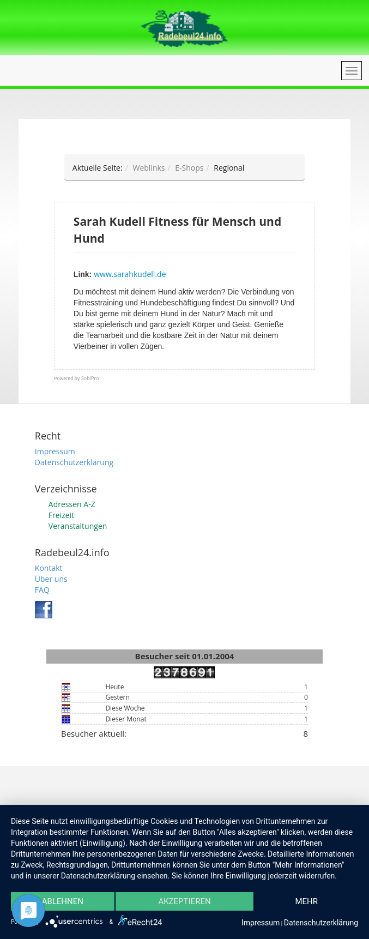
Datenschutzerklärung (74, 462)
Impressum (55, 451)
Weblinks (148, 167)
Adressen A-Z (72, 504)
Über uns (51, 579)
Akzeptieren (184, 901)
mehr (306, 901)
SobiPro (90, 378)
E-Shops (189, 167)
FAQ (42, 590)
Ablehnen (62, 901)
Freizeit (61, 515)
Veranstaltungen (78, 526)
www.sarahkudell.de (130, 274)
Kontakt (49, 568)
